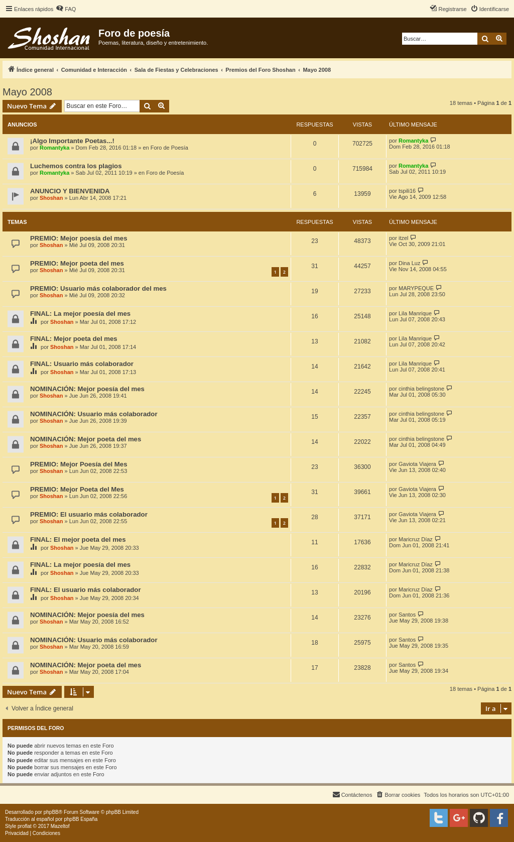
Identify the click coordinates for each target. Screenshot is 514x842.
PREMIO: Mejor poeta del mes (77, 263)
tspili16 (407, 191)
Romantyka (54, 148)
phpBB (51, 812)
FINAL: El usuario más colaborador (85, 589)
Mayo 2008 (27, 91)
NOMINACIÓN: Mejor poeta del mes (85, 439)
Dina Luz (409, 263)
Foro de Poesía (169, 148)
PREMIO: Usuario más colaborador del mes (98, 288)
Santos (407, 615)
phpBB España (80, 819)
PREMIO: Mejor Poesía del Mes (78, 464)
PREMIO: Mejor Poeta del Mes (77, 489)
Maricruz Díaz (416, 539)
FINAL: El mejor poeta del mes (78, 539)
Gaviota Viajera (417, 464)
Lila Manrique (415, 313)
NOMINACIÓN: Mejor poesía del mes (87, 389)
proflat (25, 826)
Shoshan (51, 198)
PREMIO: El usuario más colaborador (89, 514)
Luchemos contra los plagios (75, 166)
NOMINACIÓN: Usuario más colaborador (94, 414)
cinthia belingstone (421, 389)
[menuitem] (66, 9)
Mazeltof (60, 826)
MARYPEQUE (416, 288)
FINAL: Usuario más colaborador (82, 364)
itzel (404, 238)
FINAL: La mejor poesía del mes (80, 313)
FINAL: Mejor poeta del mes (73, 338)
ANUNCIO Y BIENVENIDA (70, 191)
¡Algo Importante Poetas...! (72, 141)
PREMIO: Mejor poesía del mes (78, 238)
